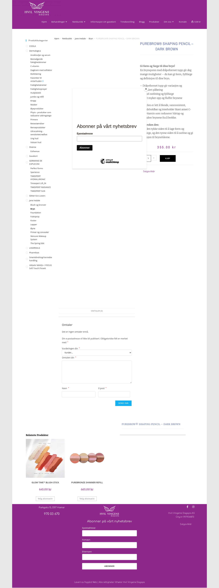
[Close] (146, 89)
